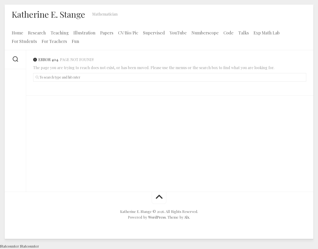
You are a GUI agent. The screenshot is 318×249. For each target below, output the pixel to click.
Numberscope (205, 32)
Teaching (60, 32)
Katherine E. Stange (48, 14)
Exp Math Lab (267, 32)
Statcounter (9, 246)
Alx (186, 217)
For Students (24, 41)
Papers (106, 32)
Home (17, 32)
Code (228, 32)
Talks (243, 32)
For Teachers (54, 41)
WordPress (157, 217)
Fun (75, 41)
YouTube (178, 32)
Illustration (84, 32)
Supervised (154, 32)
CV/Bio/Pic (128, 32)
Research (37, 32)
